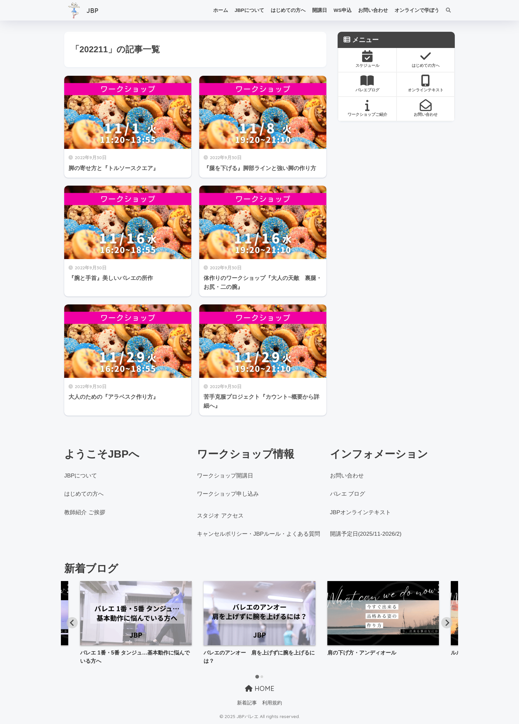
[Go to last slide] (72, 622)
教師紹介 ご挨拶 (84, 512)
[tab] (257, 676)
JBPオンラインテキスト (360, 512)
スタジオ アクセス (220, 516)
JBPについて (249, 10)
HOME (259, 688)
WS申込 (343, 10)
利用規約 (272, 702)
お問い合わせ (373, 10)
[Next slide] (446, 622)
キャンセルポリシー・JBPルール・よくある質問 (258, 534)
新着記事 (247, 702)
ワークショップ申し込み (228, 494)
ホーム (220, 10)
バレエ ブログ (347, 494)
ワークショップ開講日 (225, 476)
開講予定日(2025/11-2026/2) (365, 534)
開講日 (319, 10)
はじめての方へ (288, 10)
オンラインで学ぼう (417, 10)
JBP (84, 10)
